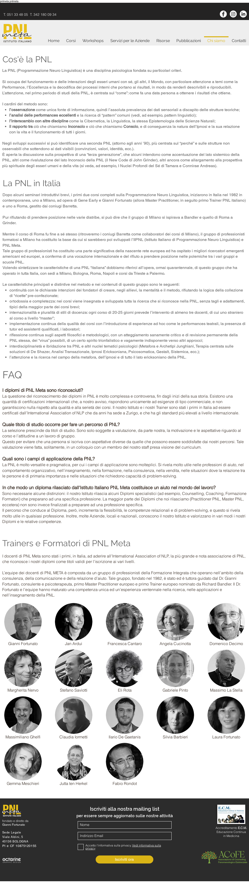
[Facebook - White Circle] (223, 14)
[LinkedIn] (243, 14)
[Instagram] (233, 14)
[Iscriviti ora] (124, 859)
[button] (23, 622)
